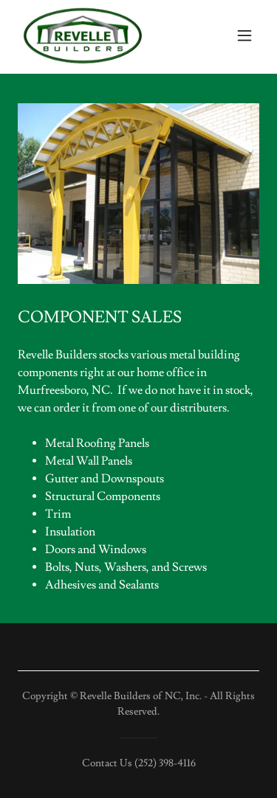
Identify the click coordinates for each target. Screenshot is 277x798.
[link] (83, 35)
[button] (244, 35)
